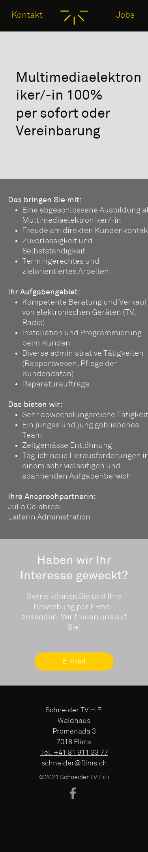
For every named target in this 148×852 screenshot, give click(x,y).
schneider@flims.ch (74, 763)
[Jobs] (125, 16)
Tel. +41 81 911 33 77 (74, 753)
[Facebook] (73, 793)
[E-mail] (74, 661)
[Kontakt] (27, 16)
